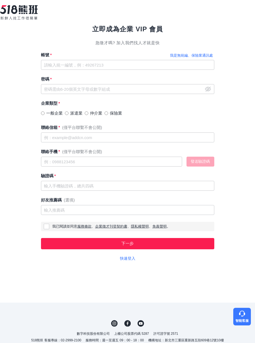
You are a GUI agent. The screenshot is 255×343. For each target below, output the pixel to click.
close (208, 89)
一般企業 (54, 113)
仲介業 (96, 113)
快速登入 (127, 258)
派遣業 (76, 113)
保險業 (116, 113)
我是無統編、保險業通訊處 (191, 55)
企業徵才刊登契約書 (111, 226)
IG (114, 323)
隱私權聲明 (140, 226)
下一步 (127, 243)
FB (127, 323)
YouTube (141, 323)
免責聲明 (159, 226)
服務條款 (84, 226)
